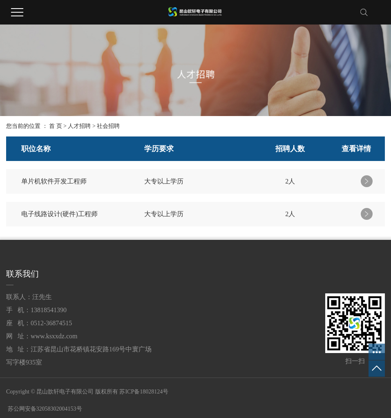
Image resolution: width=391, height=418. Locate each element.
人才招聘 (79, 126)
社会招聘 (108, 126)
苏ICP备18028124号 (143, 392)
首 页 (55, 126)
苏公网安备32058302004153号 (44, 409)
